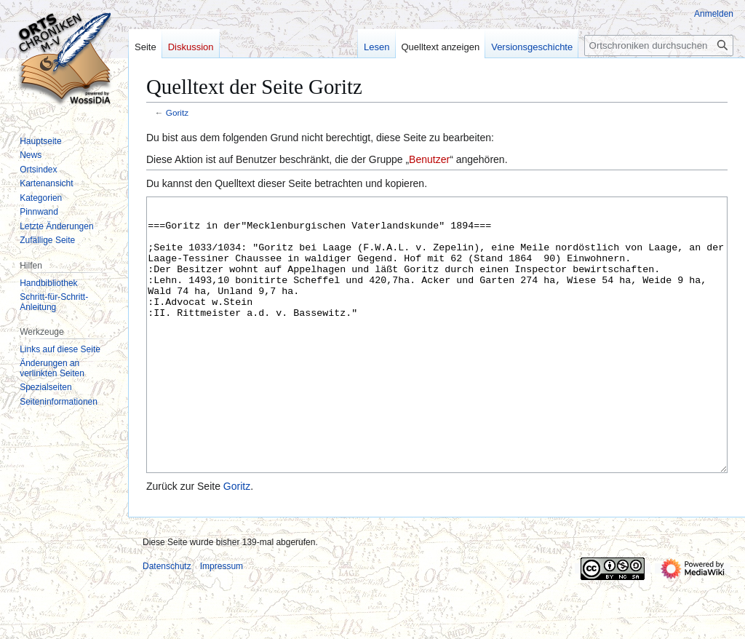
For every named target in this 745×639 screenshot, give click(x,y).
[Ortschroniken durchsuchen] (658, 45)
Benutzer (429, 159)
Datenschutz (167, 621)
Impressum (221, 621)
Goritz (177, 112)
